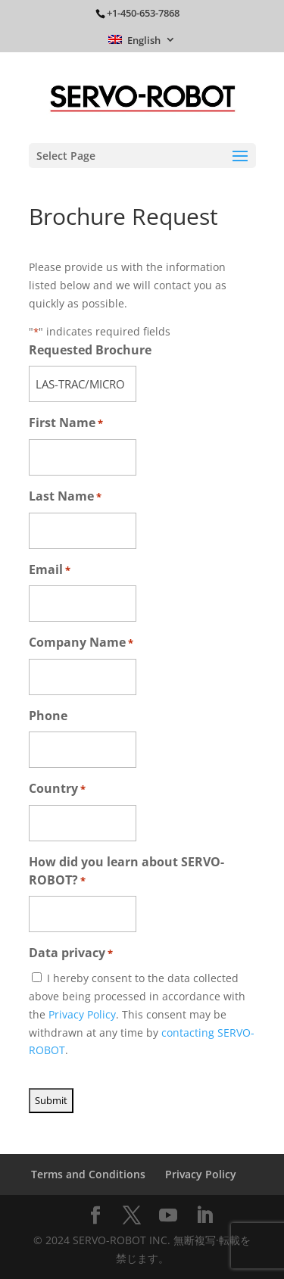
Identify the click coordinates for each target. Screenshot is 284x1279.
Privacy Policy (82, 1014)
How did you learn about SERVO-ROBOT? (126, 872)
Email (49, 570)
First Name (66, 423)
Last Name (65, 497)
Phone (48, 715)
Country (57, 789)
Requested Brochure (90, 350)
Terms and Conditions (88, 1174)
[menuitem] (142, 44)
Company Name (81, 643)
